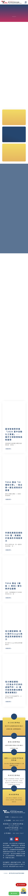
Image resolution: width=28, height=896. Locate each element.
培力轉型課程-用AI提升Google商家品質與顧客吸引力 (14, 635)
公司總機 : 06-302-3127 (14, 820)
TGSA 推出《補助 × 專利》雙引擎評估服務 (13, 586)
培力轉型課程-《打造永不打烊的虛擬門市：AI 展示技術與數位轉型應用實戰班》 (14, 687)
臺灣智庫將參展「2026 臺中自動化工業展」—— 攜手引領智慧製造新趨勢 (14, 434)
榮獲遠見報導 (20, 892)
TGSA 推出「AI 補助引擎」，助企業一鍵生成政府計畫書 (14, 486)
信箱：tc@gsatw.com (14, 817)
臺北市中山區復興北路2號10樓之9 (14, 726)
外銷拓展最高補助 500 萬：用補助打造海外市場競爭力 (14, 536)
